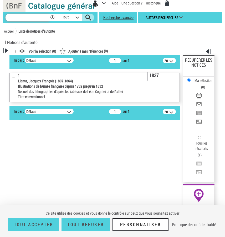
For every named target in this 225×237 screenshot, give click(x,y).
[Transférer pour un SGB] (199, 123)
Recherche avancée (118, 17)
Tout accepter (33, 225)
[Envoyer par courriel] (199, 105)
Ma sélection (203, 80)
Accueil (9, 31)
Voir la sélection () (42, 51)
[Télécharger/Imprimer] (199, 97)
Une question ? (131, 3)
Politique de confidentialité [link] (194, 225)
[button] (52, 17)
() (83, 50)
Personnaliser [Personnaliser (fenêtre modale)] (140, 225)
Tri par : (18, 60)
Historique (153, 3)
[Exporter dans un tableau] (199, 114)
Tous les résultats (202, 146)
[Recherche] (28, 17)
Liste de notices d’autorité (36, 31)
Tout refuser (85, 225)
